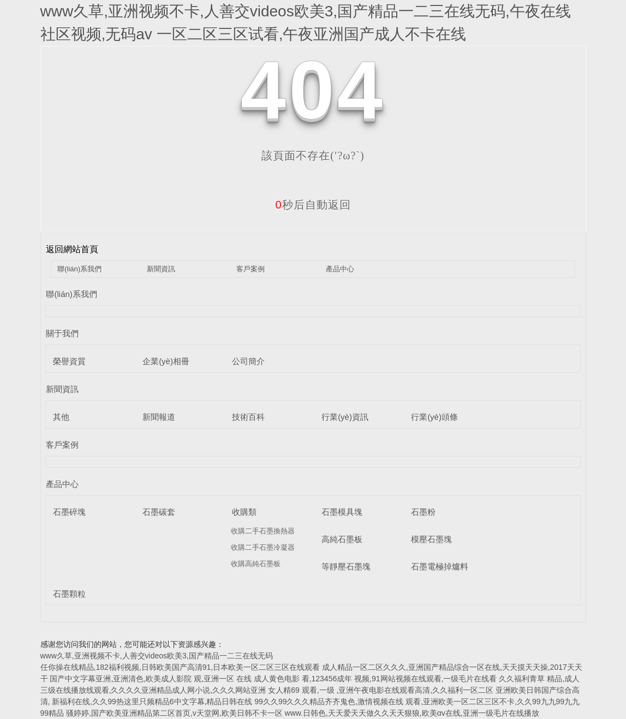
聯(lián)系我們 (79, 269)
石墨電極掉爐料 (439, 566)
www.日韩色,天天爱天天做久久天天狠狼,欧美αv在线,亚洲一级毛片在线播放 (412, 713)
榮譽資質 (69, 361)
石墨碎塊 (69, 511)
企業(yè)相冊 (165, 361)
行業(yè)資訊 (344, 416)
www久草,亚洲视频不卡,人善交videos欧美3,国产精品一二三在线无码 (156, 655)
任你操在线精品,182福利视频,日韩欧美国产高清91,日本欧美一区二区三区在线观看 (180, 667)
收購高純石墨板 (256, 564)
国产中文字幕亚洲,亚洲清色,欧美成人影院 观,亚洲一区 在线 (150, 678)
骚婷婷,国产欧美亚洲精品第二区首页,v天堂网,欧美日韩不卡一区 (174, 713)
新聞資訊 (161, 269)
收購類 (244, 511)
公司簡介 (248, 361)
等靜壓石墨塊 (346, 566)
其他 (61, 416)
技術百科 (248, 416)
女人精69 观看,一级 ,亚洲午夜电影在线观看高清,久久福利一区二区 (380, 690)
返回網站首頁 (72, 249)
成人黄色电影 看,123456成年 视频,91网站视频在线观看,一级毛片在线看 (375, 678)
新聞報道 (158, 416)
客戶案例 (250, 269)
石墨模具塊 (341, 511)
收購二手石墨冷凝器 (263, 547)
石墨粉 (423, 511)
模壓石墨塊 (431, 539)
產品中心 (340, 269)
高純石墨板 (341, 539)
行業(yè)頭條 (434, 416)
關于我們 (62, 333)
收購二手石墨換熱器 (263, 531)
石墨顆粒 (69, 593)
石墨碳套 (158, 511)
